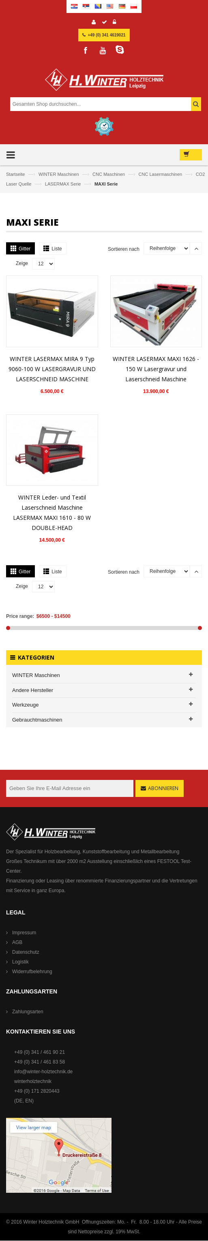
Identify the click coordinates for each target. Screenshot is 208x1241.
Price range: (20, 616)
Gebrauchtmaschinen (37, 720)
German (122, 6)
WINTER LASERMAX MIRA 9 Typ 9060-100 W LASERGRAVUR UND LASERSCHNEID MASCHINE (52, 369)
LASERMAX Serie (63, 184)
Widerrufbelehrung (32, 971)
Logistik (20, 962)
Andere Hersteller (32, 690)
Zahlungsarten (27, 1012)
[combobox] (103, 104)
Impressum (24, 933)
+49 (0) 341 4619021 (106, 35)
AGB (17, 942)
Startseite (16, 174)
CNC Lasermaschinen (161, 174)
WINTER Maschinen (59, 174)
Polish (134, 6)
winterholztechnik (32, 1081)
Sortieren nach (123, 249)
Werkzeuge (25, 705)
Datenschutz (25, 952)
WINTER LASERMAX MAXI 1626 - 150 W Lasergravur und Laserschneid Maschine (156, 369)
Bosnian (98, 6)
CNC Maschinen (109, 174)
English (110, 6)
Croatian (74, 6)
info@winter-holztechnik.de (43, 1071)
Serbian (86, 6)
